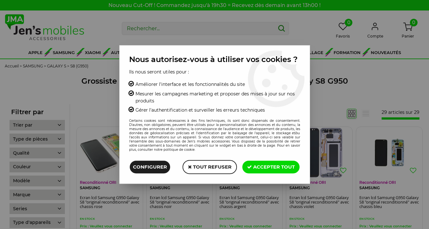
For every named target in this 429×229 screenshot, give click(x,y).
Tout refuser (210, 167)
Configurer (150, 167)
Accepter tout (271, 167)
